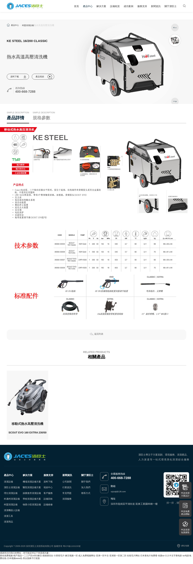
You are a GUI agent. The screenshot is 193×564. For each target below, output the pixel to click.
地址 (113, 503)
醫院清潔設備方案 (32, 491)
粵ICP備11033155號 (72, 550)
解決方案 (102, 7)
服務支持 (142, 7)
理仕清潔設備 (10, 497)
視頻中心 (48, 491)
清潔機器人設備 (12, 514)
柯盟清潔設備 (30, 25)
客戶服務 (48, 497)
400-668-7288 (29, 93)
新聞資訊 (155, 7)
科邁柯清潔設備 (12, 503)
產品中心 (89, 7)
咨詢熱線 (20, 89)
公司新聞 (66, 486)
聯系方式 (85, 497)
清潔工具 (8, 520)
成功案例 (129, 7)
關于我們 (85, 486)
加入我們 (85, 491)
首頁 (78, 7)
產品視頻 (43, 77)
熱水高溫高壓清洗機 (47, 25)
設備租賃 (116, 7)
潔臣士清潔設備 (12, 491)
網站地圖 (185, 550)
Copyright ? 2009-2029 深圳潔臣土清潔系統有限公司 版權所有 (33, 550)
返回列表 (99, 338)
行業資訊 (66, 491)
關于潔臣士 (170, 7)
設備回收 (48, 503)
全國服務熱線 (118, 478)
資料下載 (16, 77)
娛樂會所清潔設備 (32, 497)
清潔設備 (8, 486)
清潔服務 (66, 503)
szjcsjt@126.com (120, 495)
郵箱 (113, 490)
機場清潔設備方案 (32, 486)
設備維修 (48, 508)
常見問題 (66, 497)
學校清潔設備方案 (32, 503)
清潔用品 (8, 526)
